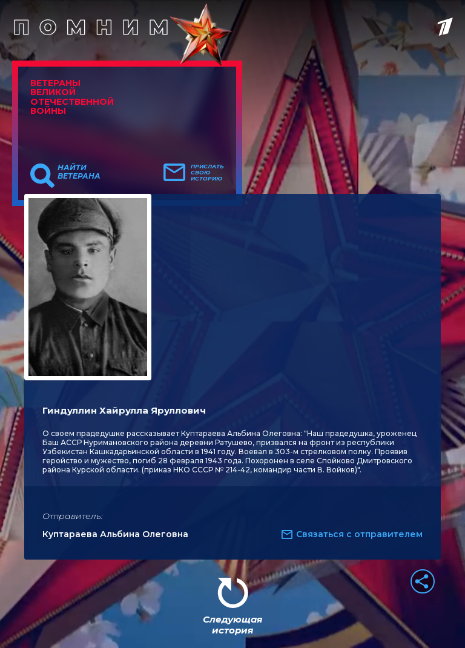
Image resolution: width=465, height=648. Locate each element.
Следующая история (232, 624)
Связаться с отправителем (359, 534)
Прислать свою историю (207, 173)
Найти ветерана (79, 172)
